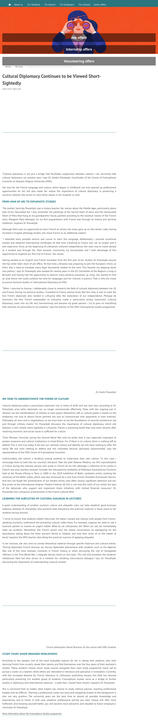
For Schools (86, 3)
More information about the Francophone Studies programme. (35, 723)
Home (8, 76)
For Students (35, 3)
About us (19, 3)
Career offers (102, 3)
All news (19, 76)
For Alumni (51, 3)
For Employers (68, 3)
